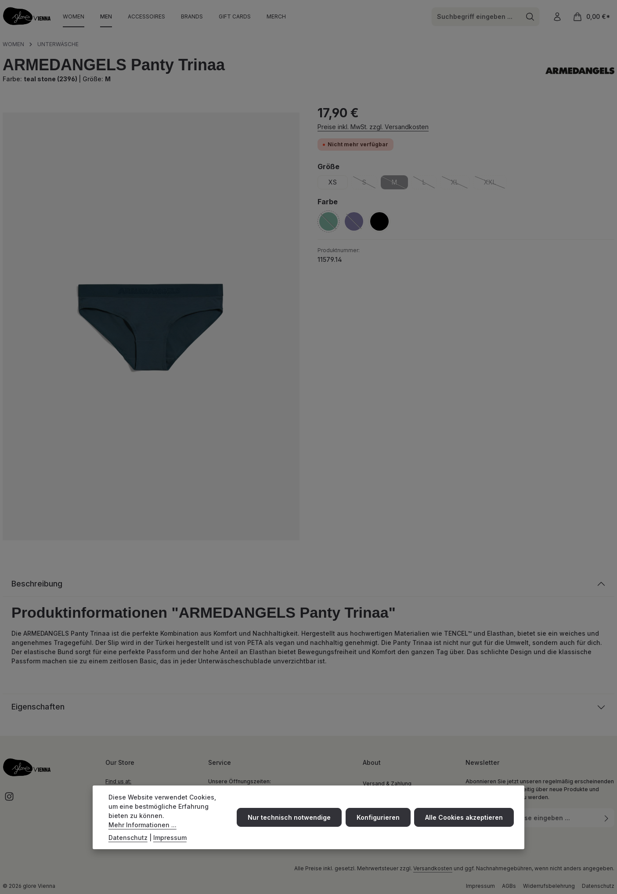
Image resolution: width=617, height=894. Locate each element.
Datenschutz (598, 886)
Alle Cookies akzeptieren (464, 818)
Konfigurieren (378, 818)
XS (332, 182)
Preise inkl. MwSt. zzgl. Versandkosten (373, 126)
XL (460, 183)
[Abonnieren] (606, 818)
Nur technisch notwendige (289, 818)
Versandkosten (432, 868)
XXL (495, 183)
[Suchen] (530, 16)
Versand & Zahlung (387, 784)
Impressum (480, 886)
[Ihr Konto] (557, 16)
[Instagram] (9, 799)
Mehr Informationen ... (142, 826)
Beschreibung (37, 584)
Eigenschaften (38, 707)
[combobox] (476, 16)
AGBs (509, 886)
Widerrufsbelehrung (549, 886)
